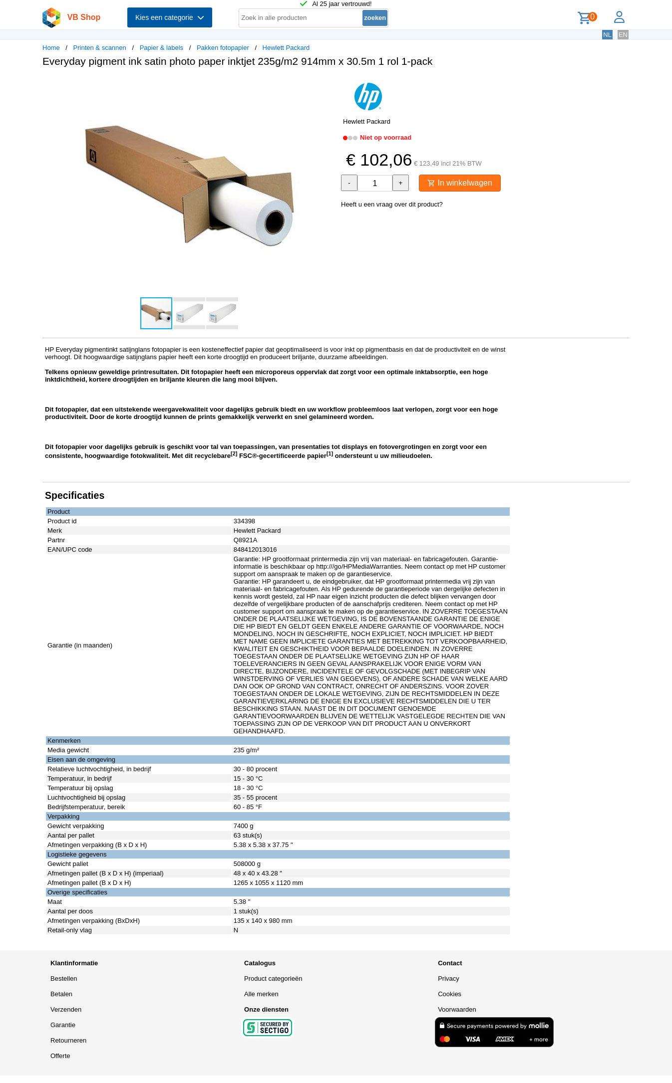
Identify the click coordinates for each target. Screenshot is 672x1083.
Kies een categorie (169, 17)
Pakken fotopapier (223, 47)
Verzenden (65, 1009)
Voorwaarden (457, 1009)
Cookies (449, 994)
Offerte (60, 1056)
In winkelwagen (459, 183)
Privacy (448, 978)
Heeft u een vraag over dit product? (392, 204)
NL (607, 34)
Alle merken (261, 994)
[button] (327, 85)
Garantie (62, 1025)
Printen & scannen (99, 47)
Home (51, 47)
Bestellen (63, 978)
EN (623, 34)
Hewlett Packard (286, 47)
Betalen (61, 994)
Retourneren (68, 1040)
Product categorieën (273, 978)
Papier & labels (161, 47)
